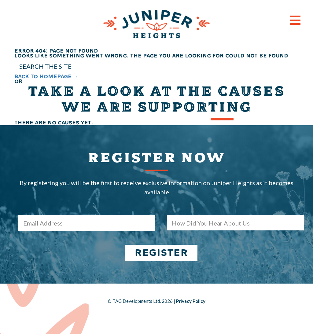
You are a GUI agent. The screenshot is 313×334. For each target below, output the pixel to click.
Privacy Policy (190, 301)
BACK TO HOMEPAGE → (46, 76)
